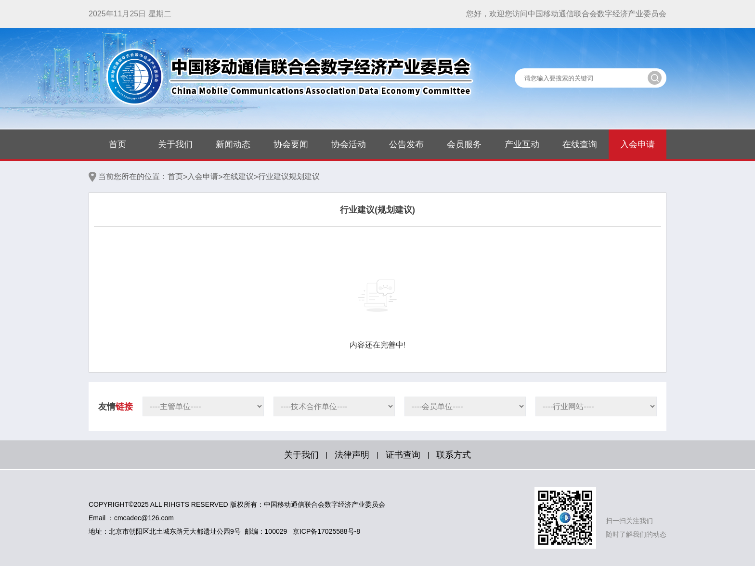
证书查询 (403, 454)
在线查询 (579, 144)
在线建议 (238, 176)
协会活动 (348, 144)
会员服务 (464, 144)
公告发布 (406, 144)
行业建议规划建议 (289, 176)
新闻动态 (233, 144)
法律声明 (352, 454)
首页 (117, 144)
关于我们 (175, 144)
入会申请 (637, 144)
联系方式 (453, 454)
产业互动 (522, 144)
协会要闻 (290, 144)
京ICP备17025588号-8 (326, 531)
